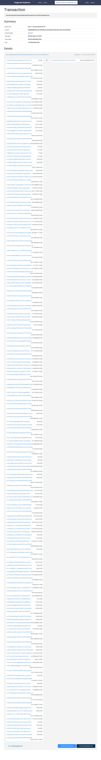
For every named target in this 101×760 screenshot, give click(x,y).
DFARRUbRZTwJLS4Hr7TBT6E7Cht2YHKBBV (20, 97)
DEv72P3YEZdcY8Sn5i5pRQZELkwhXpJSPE (19, 68)
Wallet (87, 2)
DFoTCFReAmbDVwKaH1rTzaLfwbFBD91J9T (20, 587)
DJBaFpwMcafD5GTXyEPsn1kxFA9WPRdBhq (20, 500)
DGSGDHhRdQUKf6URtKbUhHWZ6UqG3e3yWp (20, 447)
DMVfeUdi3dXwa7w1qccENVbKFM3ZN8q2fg (20, 250)
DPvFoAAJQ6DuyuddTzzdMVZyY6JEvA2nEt (19, 608)
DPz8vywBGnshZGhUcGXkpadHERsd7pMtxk (20, 341)
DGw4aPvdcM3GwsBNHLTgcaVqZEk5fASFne (20, 265)
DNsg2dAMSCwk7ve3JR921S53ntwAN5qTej (19, 395)
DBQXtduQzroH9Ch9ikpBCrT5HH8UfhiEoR (19, 173)
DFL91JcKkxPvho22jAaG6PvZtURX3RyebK (19, 362)
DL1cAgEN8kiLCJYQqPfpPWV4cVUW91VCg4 (20, 568)
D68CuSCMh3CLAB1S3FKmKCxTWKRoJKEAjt (20, 241)
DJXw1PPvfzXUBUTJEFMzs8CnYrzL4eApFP (19, 180)
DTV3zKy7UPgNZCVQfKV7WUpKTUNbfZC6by (20, 497)
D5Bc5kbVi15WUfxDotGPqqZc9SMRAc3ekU (19, 260)
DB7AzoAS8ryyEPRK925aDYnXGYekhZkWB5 (20, 328)
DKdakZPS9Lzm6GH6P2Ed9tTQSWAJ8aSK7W (20, 291)
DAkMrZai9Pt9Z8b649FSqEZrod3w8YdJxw (19, 365)
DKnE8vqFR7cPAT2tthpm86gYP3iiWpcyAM (19, 194)
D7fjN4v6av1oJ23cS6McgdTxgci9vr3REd (19, 528)
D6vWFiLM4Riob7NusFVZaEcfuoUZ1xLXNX (19, 279)
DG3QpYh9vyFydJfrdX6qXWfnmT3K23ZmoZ (20, 60)
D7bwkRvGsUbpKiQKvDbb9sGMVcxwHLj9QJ (19, 159)
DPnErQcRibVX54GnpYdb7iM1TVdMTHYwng (19, 176)
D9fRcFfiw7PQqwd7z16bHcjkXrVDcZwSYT (19, 371)
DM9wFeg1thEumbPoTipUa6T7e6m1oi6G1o (19, 686)
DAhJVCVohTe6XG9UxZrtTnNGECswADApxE (20, 653)
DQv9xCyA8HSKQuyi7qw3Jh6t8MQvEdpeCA (19, 505)
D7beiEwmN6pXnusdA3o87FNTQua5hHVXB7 (20, 127)
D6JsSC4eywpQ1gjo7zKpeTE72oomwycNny (19, 305)
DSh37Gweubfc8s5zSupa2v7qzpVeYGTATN (19, 722)
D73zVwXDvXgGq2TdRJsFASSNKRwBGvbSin (20, 437)
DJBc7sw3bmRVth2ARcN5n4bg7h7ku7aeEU (20, 403)
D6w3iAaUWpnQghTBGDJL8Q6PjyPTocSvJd (19, 197)
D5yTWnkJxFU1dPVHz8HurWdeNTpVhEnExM (20, 354)
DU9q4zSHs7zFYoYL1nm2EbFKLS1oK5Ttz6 (19, 228)
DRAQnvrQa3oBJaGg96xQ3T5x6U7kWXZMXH (20, 632)
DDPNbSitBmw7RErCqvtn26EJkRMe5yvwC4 (19, 387)
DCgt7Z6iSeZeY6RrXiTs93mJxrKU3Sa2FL (19, 210)
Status (45, 2)
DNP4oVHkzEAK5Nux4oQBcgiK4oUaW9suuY (20, 63)
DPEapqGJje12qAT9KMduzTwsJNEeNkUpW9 (20, 535)
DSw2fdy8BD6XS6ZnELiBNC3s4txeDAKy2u (19, 84)
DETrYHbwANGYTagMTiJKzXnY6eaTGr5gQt (19, 202)
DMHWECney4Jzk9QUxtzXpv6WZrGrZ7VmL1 (20, 153)
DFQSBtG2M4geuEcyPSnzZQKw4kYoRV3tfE (19, 309)
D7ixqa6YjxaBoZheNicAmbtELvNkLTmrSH (19, 541)
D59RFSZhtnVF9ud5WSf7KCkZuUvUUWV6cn (20, 675)
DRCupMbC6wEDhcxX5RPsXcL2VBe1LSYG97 (20, 463)
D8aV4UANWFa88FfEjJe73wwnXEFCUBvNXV (20, 255)
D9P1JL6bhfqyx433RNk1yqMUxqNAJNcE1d (19, 320)
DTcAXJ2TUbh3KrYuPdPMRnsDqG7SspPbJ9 (19, 670)
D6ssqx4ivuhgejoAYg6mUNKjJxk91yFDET (19, 493)
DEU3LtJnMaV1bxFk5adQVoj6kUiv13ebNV (19, 317)
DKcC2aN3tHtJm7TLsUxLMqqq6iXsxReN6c (19, 690)
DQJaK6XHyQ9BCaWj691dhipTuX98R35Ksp (19, 428)
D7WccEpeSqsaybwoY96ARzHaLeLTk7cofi (19, 374)
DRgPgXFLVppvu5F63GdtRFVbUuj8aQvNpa (19, 522)
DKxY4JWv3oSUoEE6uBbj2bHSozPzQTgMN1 (20, 232)
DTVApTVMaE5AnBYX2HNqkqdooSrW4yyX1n (20, 432)
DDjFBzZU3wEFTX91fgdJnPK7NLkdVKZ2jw (19, 325)
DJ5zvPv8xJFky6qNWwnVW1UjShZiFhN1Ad (19, 719)
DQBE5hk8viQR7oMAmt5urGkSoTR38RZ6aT (20, 457)
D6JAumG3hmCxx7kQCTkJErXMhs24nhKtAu (20, 424)
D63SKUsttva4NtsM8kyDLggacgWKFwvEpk (19, 626)
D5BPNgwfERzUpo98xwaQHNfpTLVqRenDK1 (20, 346)
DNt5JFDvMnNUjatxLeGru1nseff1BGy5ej (18, 351)
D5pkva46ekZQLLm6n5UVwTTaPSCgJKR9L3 (20, 368)
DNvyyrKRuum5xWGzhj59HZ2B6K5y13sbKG (19, 408)
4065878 (30, 33)
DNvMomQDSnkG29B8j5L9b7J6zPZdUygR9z (20, 205)
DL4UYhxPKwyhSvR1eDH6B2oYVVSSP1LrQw (20, 218)
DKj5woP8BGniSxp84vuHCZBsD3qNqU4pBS (19, 283)
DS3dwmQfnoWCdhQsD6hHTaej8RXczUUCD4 (20, 413)
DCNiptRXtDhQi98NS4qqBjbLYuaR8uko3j (18, 571)
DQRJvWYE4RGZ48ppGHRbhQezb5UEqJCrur (20, 662)
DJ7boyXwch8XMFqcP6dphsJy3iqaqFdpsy (19, 441)
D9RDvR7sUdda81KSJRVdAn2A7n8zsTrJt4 (19, 221)
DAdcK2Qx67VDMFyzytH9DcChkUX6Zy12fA (19, 134)
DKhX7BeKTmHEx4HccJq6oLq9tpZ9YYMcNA (20, 73)
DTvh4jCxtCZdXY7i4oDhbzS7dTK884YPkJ (19, 629)
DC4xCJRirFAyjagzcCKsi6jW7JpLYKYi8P (18, 94)
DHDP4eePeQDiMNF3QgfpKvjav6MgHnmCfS (19, 619)
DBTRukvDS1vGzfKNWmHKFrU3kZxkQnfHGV (20, 460)
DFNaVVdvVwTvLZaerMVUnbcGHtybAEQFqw (20, 213)
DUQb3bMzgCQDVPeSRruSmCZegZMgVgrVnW (20, 583)
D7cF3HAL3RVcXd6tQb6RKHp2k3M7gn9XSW (20, 480)
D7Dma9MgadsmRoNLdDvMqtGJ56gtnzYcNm (20, 76)
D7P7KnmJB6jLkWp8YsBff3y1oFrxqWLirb (19, 421)
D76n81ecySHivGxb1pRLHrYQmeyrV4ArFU (19, 596)
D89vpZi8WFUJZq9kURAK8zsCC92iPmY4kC (20, 185)
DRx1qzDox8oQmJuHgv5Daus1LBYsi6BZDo (20, 333)
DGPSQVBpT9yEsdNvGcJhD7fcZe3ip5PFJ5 (19, 549)
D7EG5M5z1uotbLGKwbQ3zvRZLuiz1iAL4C (19, 105)
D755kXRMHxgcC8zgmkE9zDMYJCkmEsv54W (20, 490)
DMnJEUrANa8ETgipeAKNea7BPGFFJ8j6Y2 (19, 87)
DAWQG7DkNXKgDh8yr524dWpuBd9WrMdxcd (20, 578)
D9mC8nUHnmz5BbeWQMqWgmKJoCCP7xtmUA (21, 452)
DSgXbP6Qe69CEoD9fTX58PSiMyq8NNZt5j (19, 384)
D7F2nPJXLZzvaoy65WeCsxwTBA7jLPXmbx (19, 102)
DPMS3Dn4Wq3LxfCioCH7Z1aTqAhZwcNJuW (20, 162)
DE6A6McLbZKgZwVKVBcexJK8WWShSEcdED (20, 591)
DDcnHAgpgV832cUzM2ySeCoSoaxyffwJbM (19, 130)
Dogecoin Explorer (22, 2)
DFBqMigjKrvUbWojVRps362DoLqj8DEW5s (19, 602)
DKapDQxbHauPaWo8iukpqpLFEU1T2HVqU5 (19, 81)
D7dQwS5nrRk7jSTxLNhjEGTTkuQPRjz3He (19, 659)
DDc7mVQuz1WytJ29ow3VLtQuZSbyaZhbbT (20, 511)
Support (92, 2)
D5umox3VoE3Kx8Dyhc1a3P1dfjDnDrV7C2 (19, 731)
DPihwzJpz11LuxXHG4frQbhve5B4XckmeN (19, 525)
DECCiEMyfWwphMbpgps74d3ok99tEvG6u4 (19, 665)
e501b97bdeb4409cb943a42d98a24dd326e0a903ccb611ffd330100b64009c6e (27, 54)
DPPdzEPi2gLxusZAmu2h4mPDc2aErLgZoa (19, 359)
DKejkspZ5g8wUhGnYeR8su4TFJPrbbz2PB (19, 611)
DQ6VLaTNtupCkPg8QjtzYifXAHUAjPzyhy (19, 124)
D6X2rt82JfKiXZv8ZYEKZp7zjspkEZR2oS (19, 143)
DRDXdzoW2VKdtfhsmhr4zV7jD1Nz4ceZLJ (19, 268)
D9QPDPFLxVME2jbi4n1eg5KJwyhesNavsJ (19, 728)
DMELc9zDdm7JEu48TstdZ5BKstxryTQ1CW (20, 108)
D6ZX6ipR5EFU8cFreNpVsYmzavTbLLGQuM (19, 647)
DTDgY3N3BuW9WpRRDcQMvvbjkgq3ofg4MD (20, 678)
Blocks (40, 2)
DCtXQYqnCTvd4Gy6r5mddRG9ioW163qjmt (19, 400)
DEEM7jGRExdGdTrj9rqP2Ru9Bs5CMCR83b (19, 466)
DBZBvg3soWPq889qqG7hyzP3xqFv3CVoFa (20, 725)
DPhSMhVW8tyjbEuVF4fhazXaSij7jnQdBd (19, 188)
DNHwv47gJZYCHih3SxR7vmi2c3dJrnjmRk (19, 508)
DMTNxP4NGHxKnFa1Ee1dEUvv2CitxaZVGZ (19, 236)
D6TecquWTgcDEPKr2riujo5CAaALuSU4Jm (19, 146)
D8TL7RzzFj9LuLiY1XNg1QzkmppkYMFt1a (19, 392)
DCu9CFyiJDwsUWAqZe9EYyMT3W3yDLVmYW (20, 245)
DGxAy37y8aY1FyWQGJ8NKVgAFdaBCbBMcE (20, 91)
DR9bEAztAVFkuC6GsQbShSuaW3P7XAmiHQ (20, 379)
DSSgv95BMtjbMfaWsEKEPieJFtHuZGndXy (19, 605)
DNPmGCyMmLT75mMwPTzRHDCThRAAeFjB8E (20, 650)
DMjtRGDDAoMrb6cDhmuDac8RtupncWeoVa (20, 121)
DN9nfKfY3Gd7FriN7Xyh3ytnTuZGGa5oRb (19, 313)
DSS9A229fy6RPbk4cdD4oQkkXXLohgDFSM (19, 276)
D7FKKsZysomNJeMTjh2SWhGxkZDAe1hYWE (20, 416)
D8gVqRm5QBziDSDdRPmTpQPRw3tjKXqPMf (20, 111)
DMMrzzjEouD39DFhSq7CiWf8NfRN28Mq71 (19, 599)
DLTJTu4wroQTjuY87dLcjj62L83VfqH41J (18, 656)
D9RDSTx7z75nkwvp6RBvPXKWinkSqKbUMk (19, 444)
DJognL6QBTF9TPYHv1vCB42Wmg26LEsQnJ (20, 557)
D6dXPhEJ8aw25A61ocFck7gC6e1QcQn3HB (20, 734)
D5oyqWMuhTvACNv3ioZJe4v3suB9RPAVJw (20, 300)
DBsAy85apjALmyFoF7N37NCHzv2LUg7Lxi (19, 538)
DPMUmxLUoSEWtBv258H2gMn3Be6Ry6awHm (20, 271)
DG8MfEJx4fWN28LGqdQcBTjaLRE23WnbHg (20, 338)
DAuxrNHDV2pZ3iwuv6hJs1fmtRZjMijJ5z (19, 531)
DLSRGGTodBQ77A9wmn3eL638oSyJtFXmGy (20, 296)
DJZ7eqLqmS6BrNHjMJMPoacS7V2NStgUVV (20, 286)
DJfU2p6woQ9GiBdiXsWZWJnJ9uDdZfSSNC (63, 60)
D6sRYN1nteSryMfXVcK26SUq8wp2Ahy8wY (19, 156)
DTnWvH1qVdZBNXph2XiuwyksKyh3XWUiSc (20, 575)
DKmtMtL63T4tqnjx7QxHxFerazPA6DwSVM (19, 224)
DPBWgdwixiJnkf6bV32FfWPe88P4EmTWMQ (20, 485)
